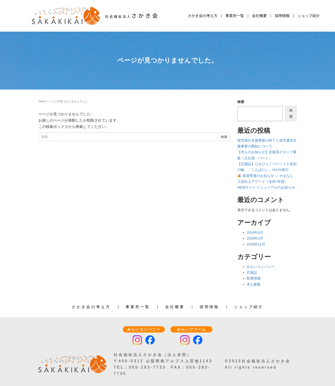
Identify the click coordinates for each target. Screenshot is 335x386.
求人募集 (254, 284)
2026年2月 (255, 238)
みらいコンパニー (261, 266)
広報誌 (252, 272)
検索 (240, 102)
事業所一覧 (234, 16)
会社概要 (259, 16)
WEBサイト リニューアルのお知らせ (266, 187)
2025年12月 (256, 244)
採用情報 (282, 16)
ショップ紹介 (309, 16)
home (41, 101)
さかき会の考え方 (203, 16)
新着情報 (254, 278)
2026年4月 (255, 232)
